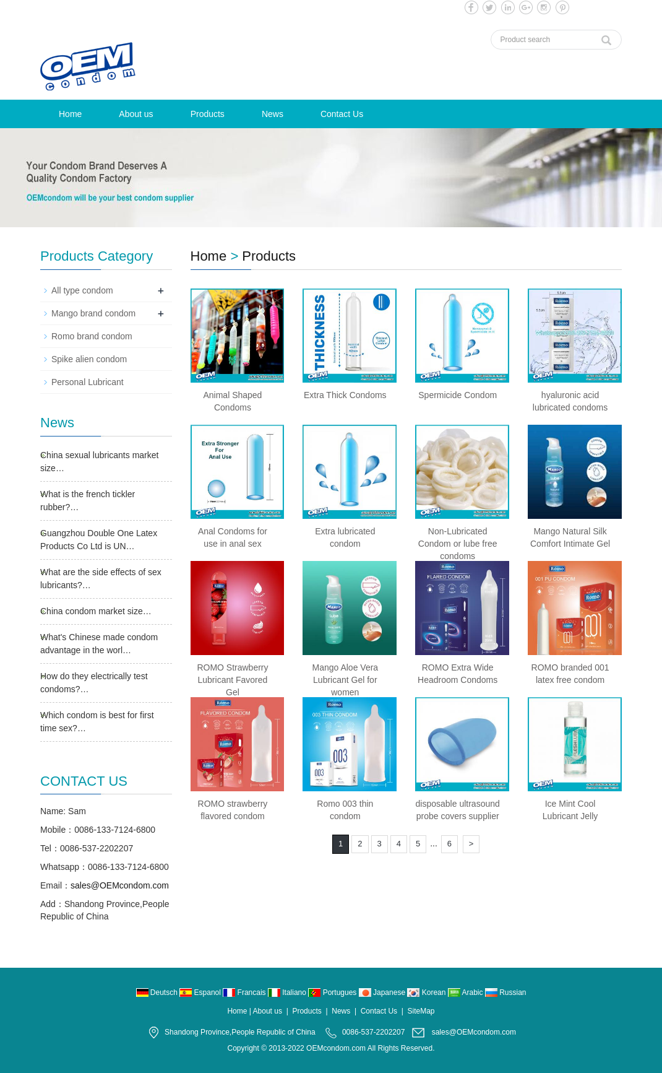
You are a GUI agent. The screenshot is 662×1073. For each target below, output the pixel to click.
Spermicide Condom (457, 395)
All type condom (82, 290)
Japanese (383, 992)
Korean (427, 992)
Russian (506, 992)
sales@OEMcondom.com (120, 885)
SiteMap (421, 1011)
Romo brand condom (91, 336)
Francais (245, 992)
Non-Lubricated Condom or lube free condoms (457, 543)
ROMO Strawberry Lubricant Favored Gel (232, 679)
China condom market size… (96, 611)
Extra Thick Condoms (345, 395)
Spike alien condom (89, 359)
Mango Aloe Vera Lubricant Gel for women (345, 679)
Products (208, 114)
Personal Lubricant (87, 382)
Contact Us (341, 114)
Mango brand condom (93, 313)
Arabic (466, 992)
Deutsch (158, 992)
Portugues (333, 992)
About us (136, 114)
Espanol (201, 992)
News (272, 114)
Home (70, 114)
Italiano (288, 992)
